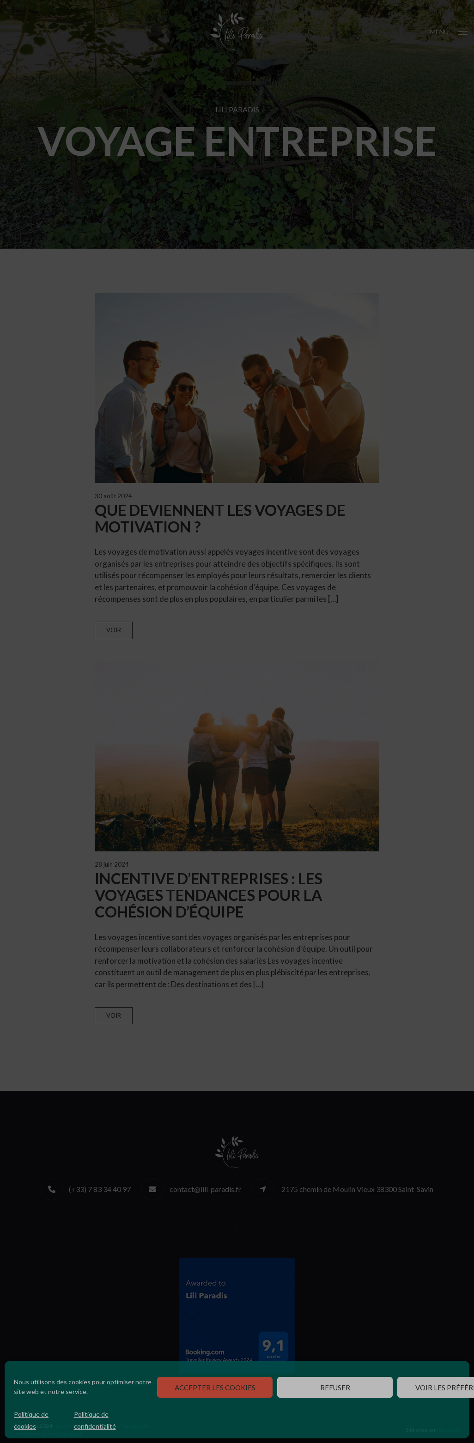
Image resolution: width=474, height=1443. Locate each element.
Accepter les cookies (215, 1387)
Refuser (335, 1387)
